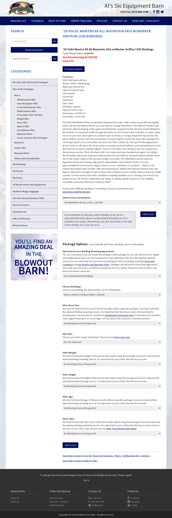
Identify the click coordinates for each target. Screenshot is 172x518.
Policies (102, 21)
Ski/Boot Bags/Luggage (26, 191)
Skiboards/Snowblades (27, 158)
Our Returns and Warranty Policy (93, 264)
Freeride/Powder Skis (29, 107)
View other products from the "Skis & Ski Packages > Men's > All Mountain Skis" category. (107, 455)
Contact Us (119, 21)
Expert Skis (23, 126)
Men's (17, 95)
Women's (19, 142)
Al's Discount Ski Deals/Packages (30, 82)
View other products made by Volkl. (80, 460)
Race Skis (22, 122)
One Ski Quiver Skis (27, 103)
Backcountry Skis (26, 111)
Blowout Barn (24, 133)
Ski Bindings (19, 164)
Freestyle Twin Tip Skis (30, 114)
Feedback (37, 21)
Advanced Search (34, 49)
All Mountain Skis (26, 99)
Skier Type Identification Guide (121, 428)
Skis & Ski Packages (23, 89)
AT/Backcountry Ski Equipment (29, 184)
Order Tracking (81, 21)
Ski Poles (18, 177)
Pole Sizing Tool (122, 337)
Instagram (133, 501)
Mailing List (18, 21)
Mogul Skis (23, 118)
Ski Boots (18, 171)
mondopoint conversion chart (119, 315)
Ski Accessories (21, 204)
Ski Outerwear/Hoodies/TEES (28, 198)
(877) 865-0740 (140, 11)
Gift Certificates (21, 218)
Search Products (57, 505)
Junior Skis (20, 147)
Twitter (132, 505)
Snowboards (19, 211)
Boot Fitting (57, 21)
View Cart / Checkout (146, 21)
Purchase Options (73, 69)
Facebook (133, 498)
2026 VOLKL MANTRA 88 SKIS (76, 191)
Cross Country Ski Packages (32, 137)
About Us (15, 498)
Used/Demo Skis (26, 130)
